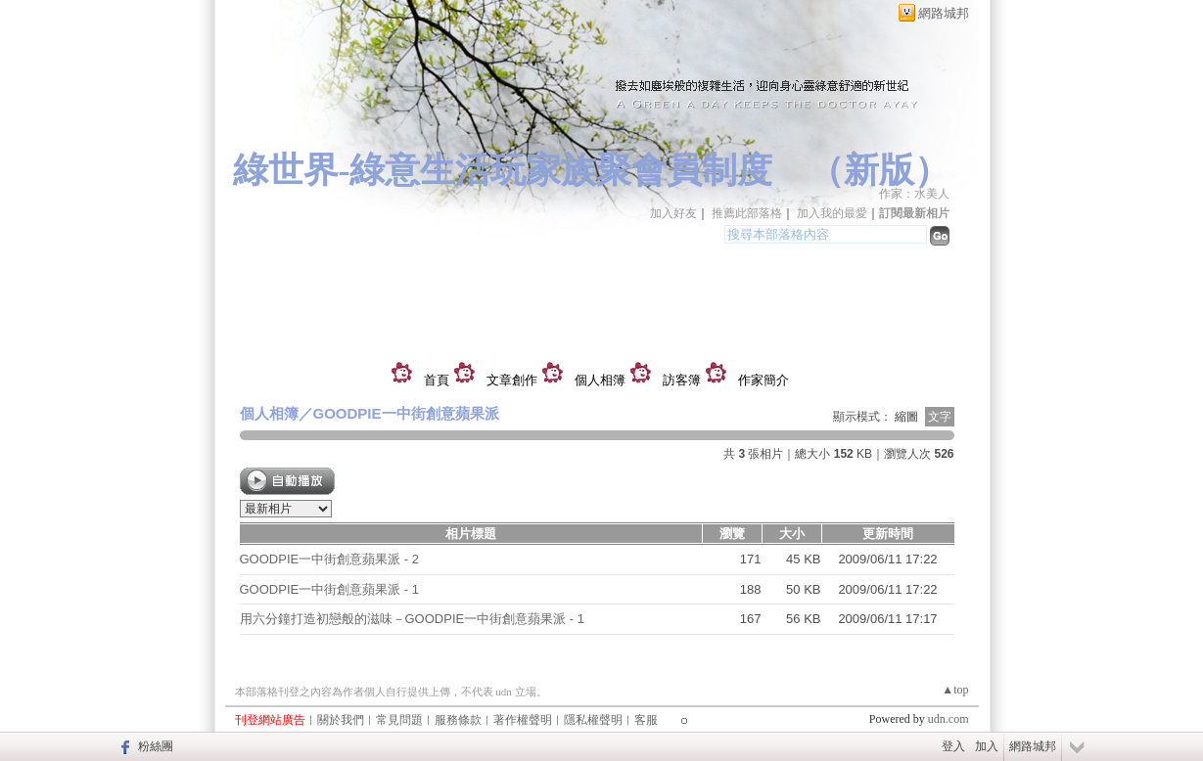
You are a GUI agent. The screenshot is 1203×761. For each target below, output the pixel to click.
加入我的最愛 (832, 213)
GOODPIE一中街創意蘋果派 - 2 (329, 559)
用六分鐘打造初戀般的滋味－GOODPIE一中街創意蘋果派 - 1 (412, 618)
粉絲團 (155, 746)
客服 (646, 720)
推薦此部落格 (747, 213)
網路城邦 (943, 13)
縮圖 (906, 417)
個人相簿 (600, 380)
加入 (986, 746)
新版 (879, 170)
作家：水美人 (914, 194)
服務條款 (458, 720)
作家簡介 (763, 380)
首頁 (436, 380)
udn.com (948, 719)
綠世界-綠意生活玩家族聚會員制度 (503, 170)
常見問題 (399, 720)
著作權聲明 (522, 720)
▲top (955, 689)
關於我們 (340, 720)
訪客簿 (682, 380)
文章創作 (511, 380)
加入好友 (673, 213)
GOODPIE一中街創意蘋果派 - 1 (329, 589)
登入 (953, 746)
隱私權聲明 (593, 720)
